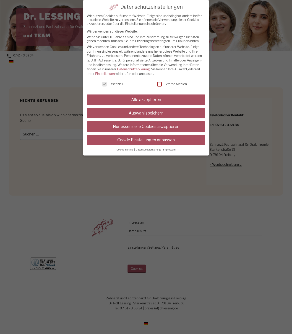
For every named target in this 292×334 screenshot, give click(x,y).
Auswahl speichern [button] (146, 108)
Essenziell (112, 79)
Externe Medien (172, 79)
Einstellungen (105, 69)
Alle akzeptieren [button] (146, 95)
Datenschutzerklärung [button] (148, 145)
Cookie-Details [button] (125, 145)
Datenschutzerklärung (133, 64)
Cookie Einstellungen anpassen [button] (146, 135)
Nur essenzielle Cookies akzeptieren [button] (146, 122)
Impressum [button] (169, 145)
